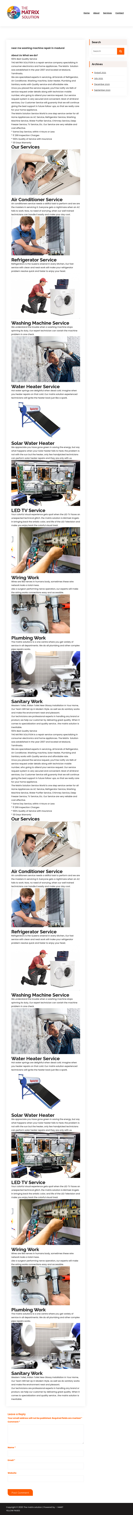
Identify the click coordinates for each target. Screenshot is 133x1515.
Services (107, 13)
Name (12, 1447)
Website (12, 1472)
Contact (119, 13)
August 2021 (100, 72)
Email (11, 1460)
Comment (14, 1421)
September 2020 (102, 90)
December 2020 (102, 84)
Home (87, 13)
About (96, 13)
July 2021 (98, 78)
